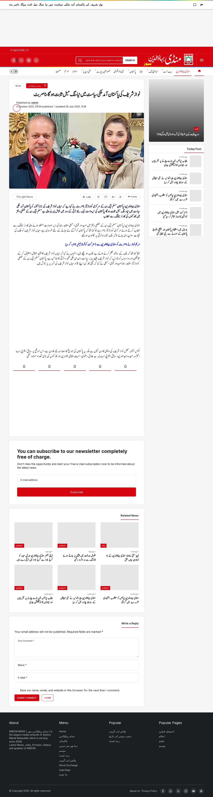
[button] (29, 60)
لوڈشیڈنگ (153, 71)
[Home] (199, 71)
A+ (113, 196)
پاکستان (133, 71)
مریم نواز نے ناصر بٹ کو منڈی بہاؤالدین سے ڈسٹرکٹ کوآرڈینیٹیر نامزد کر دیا (102, 244)
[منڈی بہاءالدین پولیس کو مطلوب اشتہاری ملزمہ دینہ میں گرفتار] (120, 585)
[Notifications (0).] (14, 60)
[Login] (21, 60)
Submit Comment (27, 698)
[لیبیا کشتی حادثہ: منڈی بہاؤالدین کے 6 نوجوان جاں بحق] (120, 542)
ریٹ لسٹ (167, 71)
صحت (58, 71)
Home (62, 731)
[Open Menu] (201, 60)
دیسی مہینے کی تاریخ (120, 736)
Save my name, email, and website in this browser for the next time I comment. (70, 690)
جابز (141, 71)
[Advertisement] (100, 23)
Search (130, 60)
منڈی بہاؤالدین (183, 71)
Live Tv (63, 774)
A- (120, 196)
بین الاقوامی (119, 71)
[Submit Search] (36, 60)
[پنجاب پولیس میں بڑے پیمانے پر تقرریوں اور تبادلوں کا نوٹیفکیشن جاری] (33, 585)
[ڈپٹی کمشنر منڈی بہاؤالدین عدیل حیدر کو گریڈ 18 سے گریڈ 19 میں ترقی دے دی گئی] (33, 542)
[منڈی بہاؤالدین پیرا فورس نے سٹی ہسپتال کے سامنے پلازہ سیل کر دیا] (77, 585)
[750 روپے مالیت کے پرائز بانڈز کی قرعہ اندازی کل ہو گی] (176, 110)
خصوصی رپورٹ (103, 71)
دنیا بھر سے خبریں (68, 745)
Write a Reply (130, 623)
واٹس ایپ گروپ (67, 760)
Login (47, 698)
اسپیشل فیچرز (166, 731)
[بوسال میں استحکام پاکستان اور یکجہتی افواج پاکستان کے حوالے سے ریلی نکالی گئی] (176, 230)
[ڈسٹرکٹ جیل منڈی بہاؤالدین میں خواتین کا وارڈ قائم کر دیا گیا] (176, 212)
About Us (135, 790)
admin (34, 102)
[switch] (13, 71)
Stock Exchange (68, 765)
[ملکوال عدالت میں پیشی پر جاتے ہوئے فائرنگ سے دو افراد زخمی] (77, 542)
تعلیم (161, 741)
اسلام (74, 71)
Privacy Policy (149, 790)
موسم (66, 71)
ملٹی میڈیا (87, 71)
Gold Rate (64, 770)
